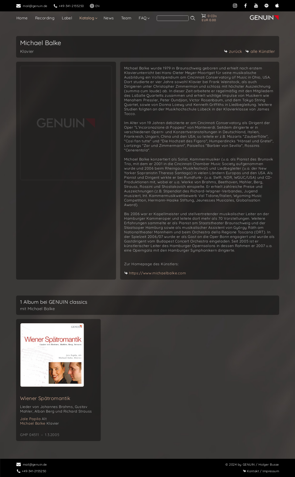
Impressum (261, 471)
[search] (173, 18)
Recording (45, 17)
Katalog (86, 17)
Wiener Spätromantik (45, 398)
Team (126, 17)
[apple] (277, 5)
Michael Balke (39, 423)
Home (22, 17)
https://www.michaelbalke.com (157, 273)
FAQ (142, 17)
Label (67, 17)
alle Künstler (260, 51)
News (109, 17)
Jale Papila (33, 418)
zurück (233, 51)
